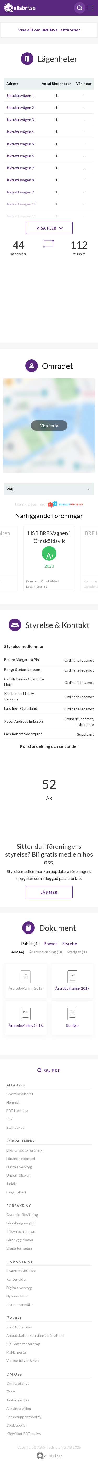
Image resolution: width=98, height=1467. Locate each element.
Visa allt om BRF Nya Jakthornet (49, 29)
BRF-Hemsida (17, 1110)
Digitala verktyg (19, 1167)
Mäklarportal (16, 1352)
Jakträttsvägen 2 (20, 107)
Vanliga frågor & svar (23, 1360)
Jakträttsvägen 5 (20, 143)
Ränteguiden (16, 1279)
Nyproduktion (17, 1296)
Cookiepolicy (16, 1425)
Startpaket (15, 1127)
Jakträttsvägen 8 (20, 180)
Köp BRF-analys (19, 1327)
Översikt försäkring (22, 1214)
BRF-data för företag (23, 1343)
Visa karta (49, 425)
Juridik (11, 1183)
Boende (50, 943)
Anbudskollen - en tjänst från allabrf (35, 1335)
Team (10, 1391)
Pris (9, 1119)
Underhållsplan (18, 1175)
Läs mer (49, 892)
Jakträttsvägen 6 (20, 156)
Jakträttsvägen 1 (20, 95)
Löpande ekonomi (20, 1158)
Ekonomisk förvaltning (24, 1150)
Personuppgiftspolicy (23, 1417)
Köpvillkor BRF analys (23, 1433)
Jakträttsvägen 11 (21, 216)
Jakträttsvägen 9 (20, 192)
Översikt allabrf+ (20, 1094)
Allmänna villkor (18, 1408)
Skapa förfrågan (19, 1248)
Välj (9, 488)
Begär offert (16, 1192)
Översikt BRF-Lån (20, 1271)
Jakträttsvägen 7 (20, 168)
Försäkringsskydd (20, 1223)
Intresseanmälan (20, 1304)
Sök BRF (49, 1070)
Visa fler (49, 228)
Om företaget (17, 1383)
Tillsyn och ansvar (20, 1231)
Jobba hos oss (17, 1400)
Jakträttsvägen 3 (20, 119)
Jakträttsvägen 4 (20, 131)
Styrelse (69, 943)
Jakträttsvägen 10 (21, 204)
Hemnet (13, 1102)
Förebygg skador (19, 1239)
